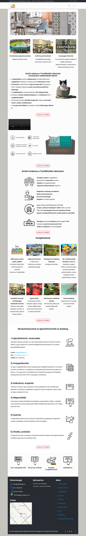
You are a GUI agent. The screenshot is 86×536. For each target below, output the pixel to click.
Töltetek (60, 499)
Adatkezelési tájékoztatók (65, 519)
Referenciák (61, 503)
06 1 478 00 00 (37, 1)
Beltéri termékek (63, 488)
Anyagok (60, 495)
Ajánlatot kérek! (43, 115)
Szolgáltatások (62, 491)
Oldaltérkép (61, 515)
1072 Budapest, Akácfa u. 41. (21, 355)
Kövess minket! (16, 491)
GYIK (59, 511)
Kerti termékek (62, 484)
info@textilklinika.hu (49, 1)
